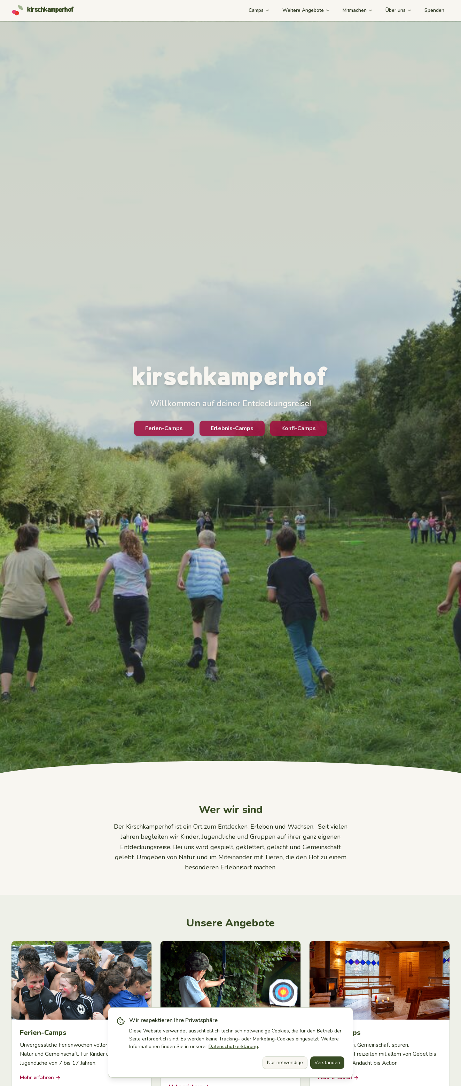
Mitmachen (358, 10)
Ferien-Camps (164, 431)
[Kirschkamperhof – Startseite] (42, 10)
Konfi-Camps (298, 431)
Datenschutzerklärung (233, 1046)
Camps (259, 10)
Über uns (398, 10)
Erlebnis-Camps (232, 431)
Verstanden (327, 1062)
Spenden (434, 10)
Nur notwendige (285, 1062)
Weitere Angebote (306, 10)
